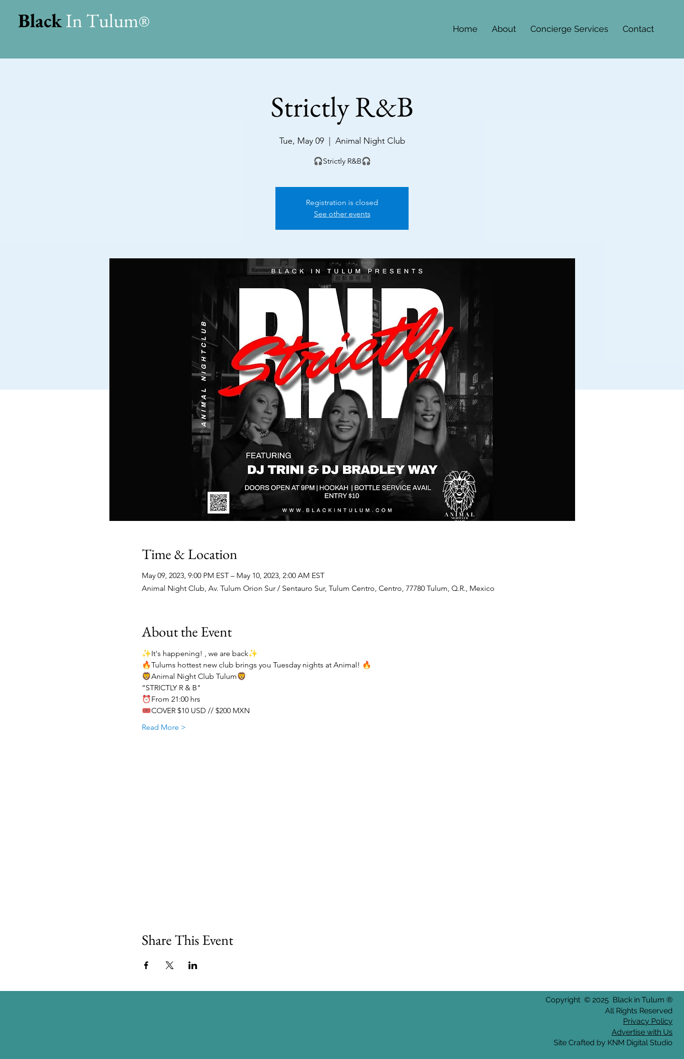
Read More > (164, 727)
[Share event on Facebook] (146, 965)
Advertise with (636, 1032)
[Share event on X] (169, 965)
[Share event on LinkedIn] (192, 965)
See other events (342, 213)
